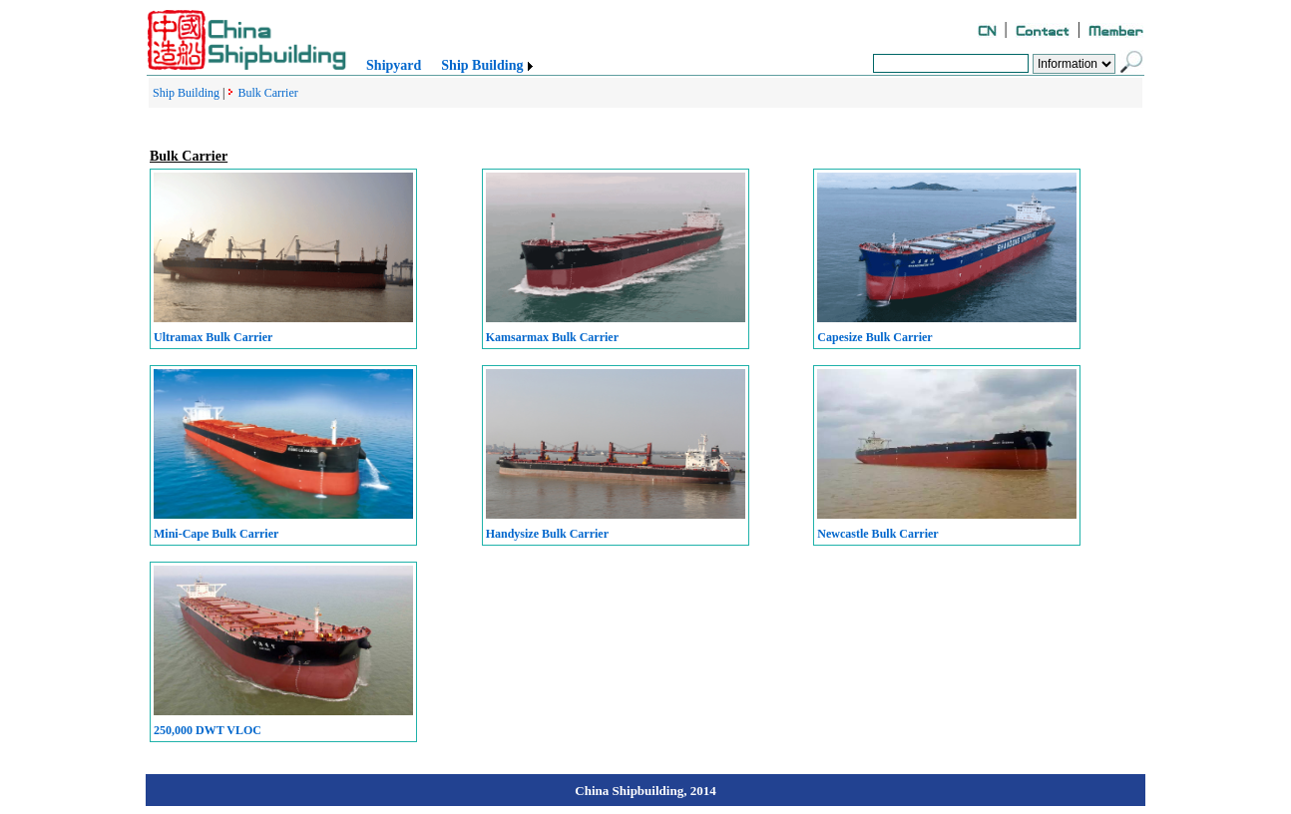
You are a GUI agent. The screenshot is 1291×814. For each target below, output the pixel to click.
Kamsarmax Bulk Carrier (552, 337)
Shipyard (393, 65)
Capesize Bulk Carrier (874, 337)
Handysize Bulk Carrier (547, 534)
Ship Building (482, 65)
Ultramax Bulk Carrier (213, 337)
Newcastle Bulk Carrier (877, 534)
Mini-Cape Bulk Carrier (216, 534)
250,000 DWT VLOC (207, 730)
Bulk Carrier (267, 93)
